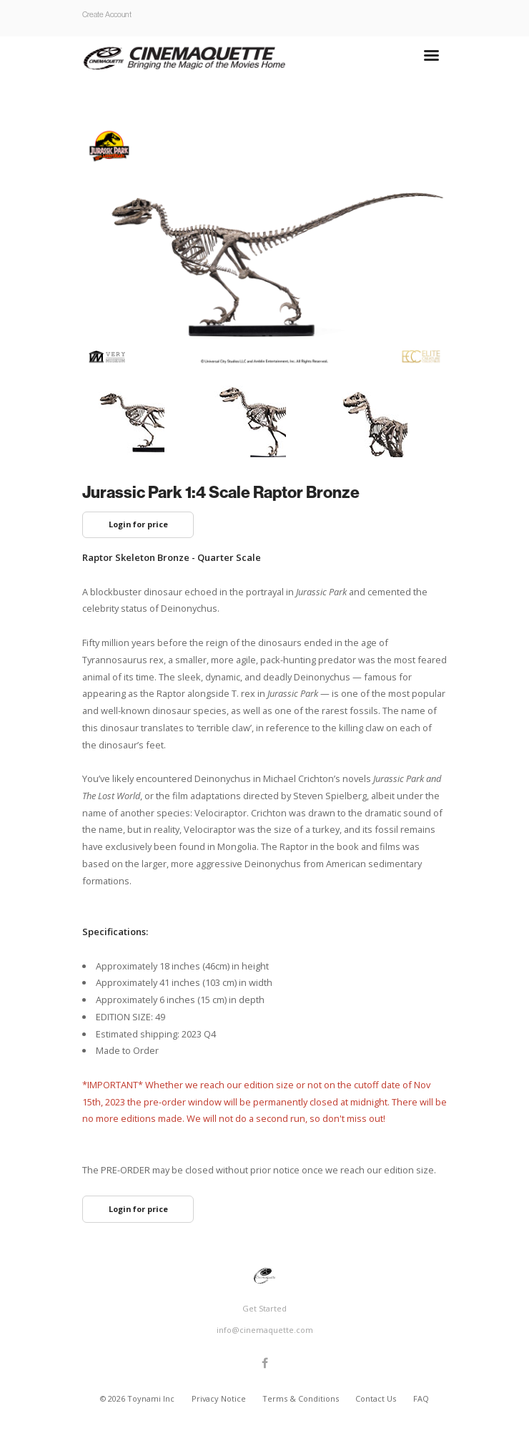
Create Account (107, 14)
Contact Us (376, 1398)
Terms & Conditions (301, 1398)
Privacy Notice (220, 1398)
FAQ (421, 1398)
